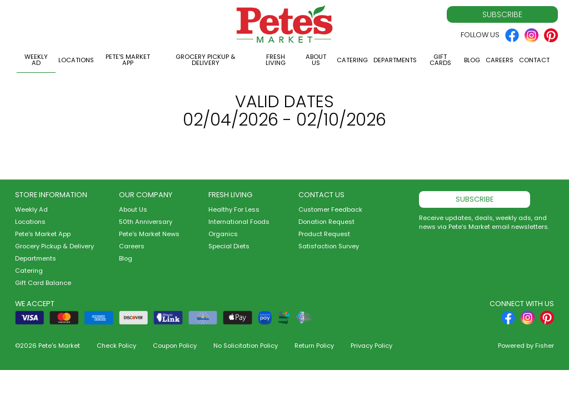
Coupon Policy (175, 345)
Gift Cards (440, 59)
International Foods (238, 221)
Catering (352, 60)
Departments (395, 60)
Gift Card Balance (43, 282)
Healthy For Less (233, 209)
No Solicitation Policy (245, 345)
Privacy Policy (371, 345)
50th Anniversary (145, 221)
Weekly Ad (36, 59)
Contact (534, 60)
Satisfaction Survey (328, 246)
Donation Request (326, 221)
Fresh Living (276, 59)
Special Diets (228, 246)
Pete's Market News (149, 233)
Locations (76, 60)
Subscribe (502, 14)
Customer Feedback (330, 209)
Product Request (324, 233)
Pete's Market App (128, 59)
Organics (223, 233)
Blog (472, 60)
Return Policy (314, 345)
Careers (499, 60)
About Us (316, 59)
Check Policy (116, 345)
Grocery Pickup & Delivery (206, 59)
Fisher (544, 345)
